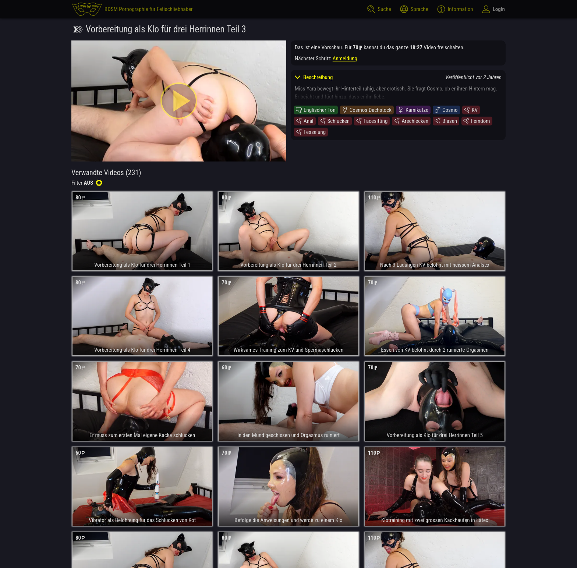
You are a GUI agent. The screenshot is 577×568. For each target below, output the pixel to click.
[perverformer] (132, 9)
